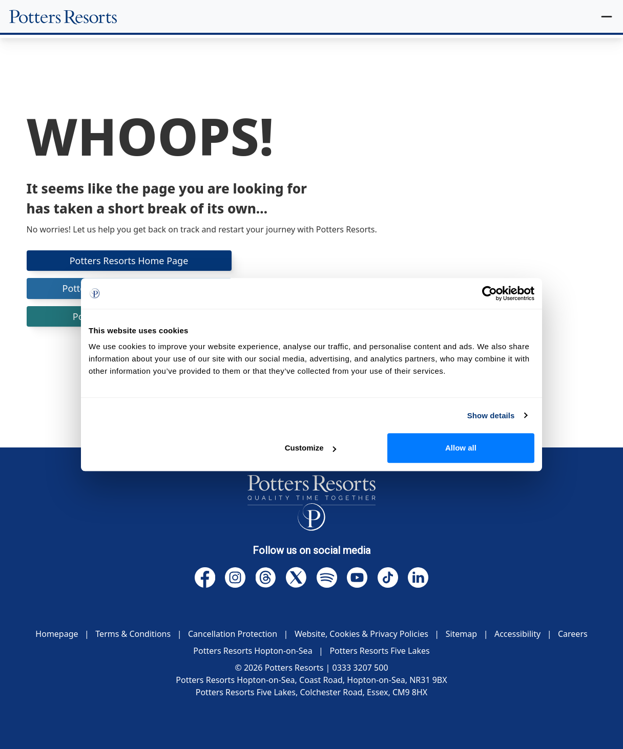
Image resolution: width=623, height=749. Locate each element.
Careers (573, 633)
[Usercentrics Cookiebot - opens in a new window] (489, 293)
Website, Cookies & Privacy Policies (361, 633)
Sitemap (461, 633)
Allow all (460, 447)
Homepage (56, 633)
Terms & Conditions (133, 633)
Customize (310, 447)
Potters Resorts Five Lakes (379, 650)
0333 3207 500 (360, 667)
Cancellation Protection (232, 633)
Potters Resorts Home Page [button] (129, 260)
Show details (491, 415)
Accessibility (517, 633)
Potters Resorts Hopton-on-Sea (252, 650)
